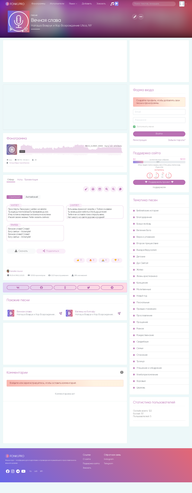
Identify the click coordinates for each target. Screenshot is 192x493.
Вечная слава (24, 312)
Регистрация (140, 140)
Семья (138, 348)
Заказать (101, 4)
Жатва (138, 270)
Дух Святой (140, 263)
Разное (138, 329)
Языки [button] (72, 4)
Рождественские (143, 335)
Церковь (139, 388)
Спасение (140, 355)
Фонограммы (38, 4)
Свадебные (141, 342)
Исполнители (57, 4)
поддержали (159, 187)
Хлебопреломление (145, 375)
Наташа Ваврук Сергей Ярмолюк (19, 163)
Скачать (21, 251)
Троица (138, 361)
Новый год (140, 296)
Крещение (140, 283)
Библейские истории (146, 211)
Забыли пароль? (176, 140)
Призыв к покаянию (144, 309)
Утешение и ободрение (147, 368)
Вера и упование (144, 237)
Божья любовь (142, 224)
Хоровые (139, 381)
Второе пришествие (145, 243)
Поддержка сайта (91, 463)
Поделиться (51, 251)
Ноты (20, 180)
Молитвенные (142, 289)
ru (31, 471)
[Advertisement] (65, 61)
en (41, 471)
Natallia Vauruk (14, 271)
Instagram (109, 459)
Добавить (87, 4)
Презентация (31, 180)
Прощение (140, 322)
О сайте (87, 459)
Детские (139, 257)
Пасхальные (141, 302)
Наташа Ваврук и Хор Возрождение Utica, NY (61, 25)
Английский (32, 197)
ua (35, 471)
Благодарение (142, 217)
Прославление (142, 315)
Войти (159, 134)
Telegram (108, 463)
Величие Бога (142, 230)
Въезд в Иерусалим (145, 250)
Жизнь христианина (145, 276)
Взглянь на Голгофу (85, 312)
